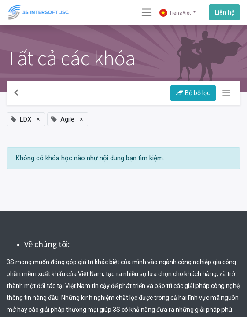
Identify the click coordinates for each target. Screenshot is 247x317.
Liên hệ (224, 12)
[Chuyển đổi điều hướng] (226, 93)
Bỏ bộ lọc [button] (193, 92)
